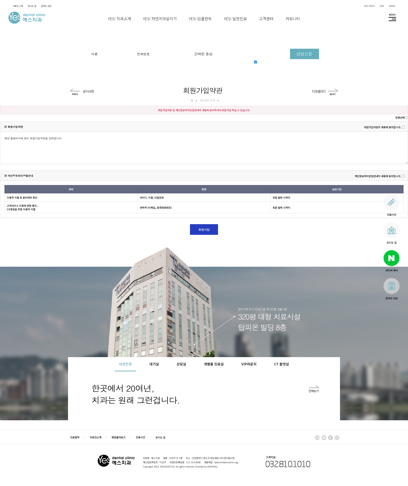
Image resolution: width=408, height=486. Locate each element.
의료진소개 (95, 437)
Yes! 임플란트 (200, 18)
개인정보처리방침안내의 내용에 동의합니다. (378, 176)
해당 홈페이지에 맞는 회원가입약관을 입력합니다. (204, 148)
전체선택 (400, 117)
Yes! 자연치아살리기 (160, 18)
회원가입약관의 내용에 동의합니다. (382, 127)
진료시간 (140, 437)
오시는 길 (160, 437)
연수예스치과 (207, 100)
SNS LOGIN (369, 5)
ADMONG (212, 466)
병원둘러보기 (119, 437)
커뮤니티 (293, 18)
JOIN (382, 5)
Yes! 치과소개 (119, 18)
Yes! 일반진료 (235, 18)
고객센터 (266, 18)
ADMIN (392, 5)
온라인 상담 (46, 5)
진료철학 (74, 437)
